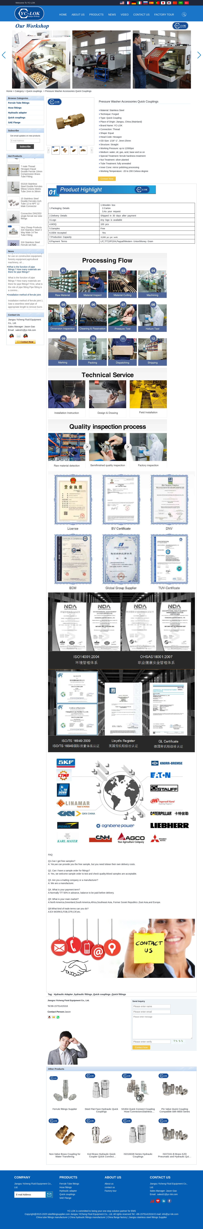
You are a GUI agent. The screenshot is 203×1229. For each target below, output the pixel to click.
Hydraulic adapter (17, 112)
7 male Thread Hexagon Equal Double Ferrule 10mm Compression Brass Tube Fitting (31, 174)
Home (63, 14)
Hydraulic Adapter (63, 994)
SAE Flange (14, 122)
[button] (97, 85)
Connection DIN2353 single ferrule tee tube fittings (31, 218)
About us (109, 1183)
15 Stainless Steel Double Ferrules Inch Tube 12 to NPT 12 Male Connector (31, 205)
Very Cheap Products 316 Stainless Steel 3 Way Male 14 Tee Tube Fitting (31, 234)
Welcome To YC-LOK (25, 3)
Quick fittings (119, 994)
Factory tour (111, 1191)
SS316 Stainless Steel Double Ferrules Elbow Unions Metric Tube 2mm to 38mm (31, 190)
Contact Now (25, 342)
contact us (110, 1187)
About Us (78, 14)
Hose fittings (15, 107)
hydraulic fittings (83, 994)
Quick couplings (34, 91)
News (112, 14)
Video (125, 14)
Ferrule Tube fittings (18, 103)
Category (19, 91)
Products (96, 14)
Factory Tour (164, 14)
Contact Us (141, 14)
